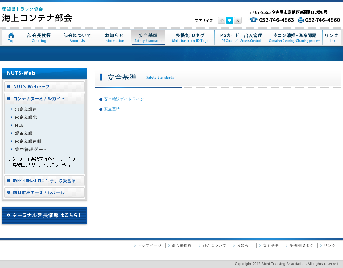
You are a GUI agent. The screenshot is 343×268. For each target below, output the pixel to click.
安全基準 (112, 109)
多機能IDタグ (301, 245)
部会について (214, 245)
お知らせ (245, 245)
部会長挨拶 (182, 245)
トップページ (150, 245)
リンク (330, 245)
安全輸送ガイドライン (124, 99)
